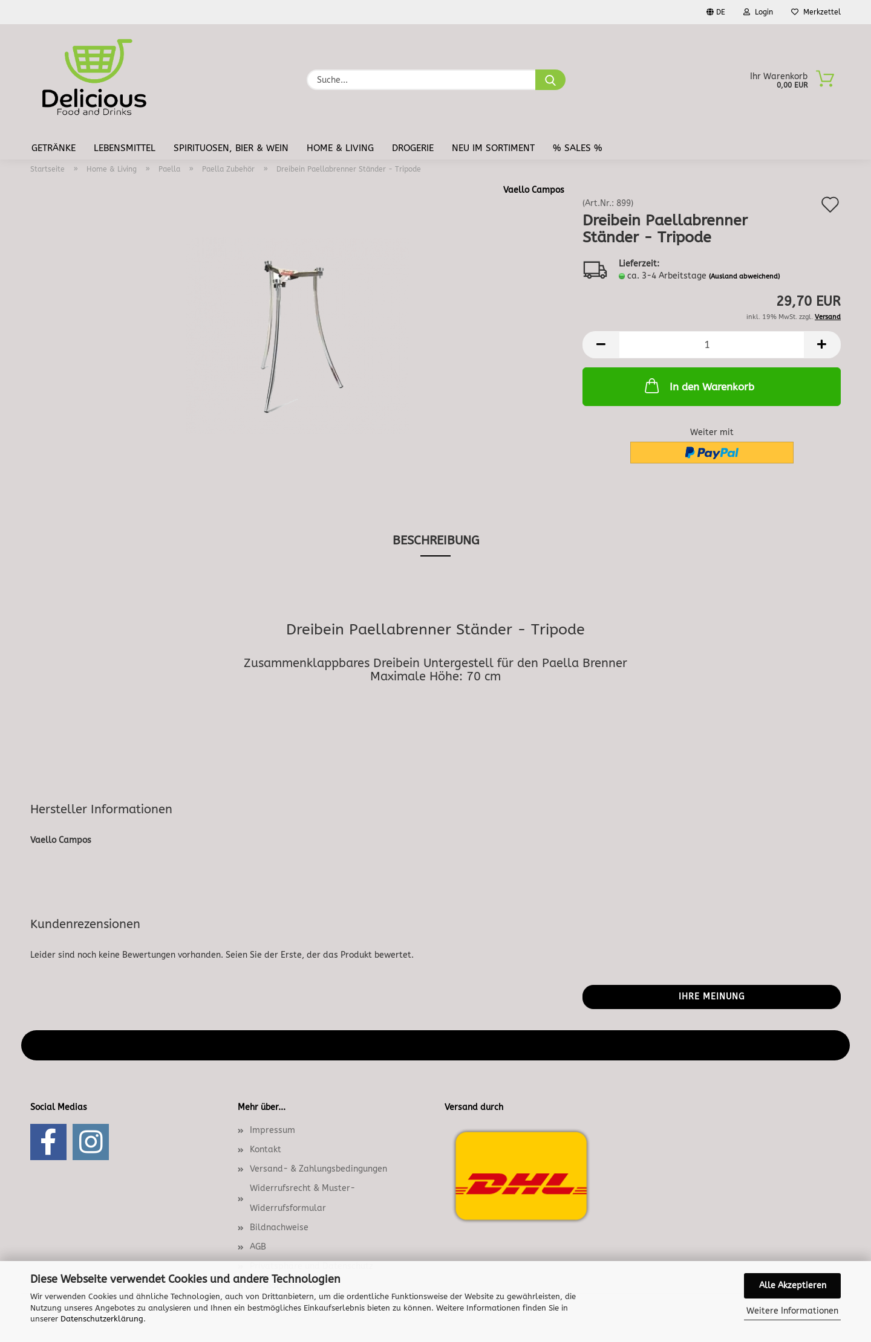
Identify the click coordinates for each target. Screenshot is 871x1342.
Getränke (53, 148)
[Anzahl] (711, 344)
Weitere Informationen (792, 1311)
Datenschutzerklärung (101, 1318)
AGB (258, 1247)
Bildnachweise (279, 1227)
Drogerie (413, 148)
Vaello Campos (533, 190)
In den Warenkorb (698, 385)
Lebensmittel (124, 148)
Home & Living (340, 148)
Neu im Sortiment (493, 148)
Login (758, 12)
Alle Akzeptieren (792, 1285)
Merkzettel (816, 12)
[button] (600, 344)
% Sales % (577, 148)
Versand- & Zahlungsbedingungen (318, 1169)
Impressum (272, 1130)
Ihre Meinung (712, 997)
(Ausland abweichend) (744, 276)
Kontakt (265, 1149)
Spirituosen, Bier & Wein (231, 148)
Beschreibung (436, 540)
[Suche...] (550, 79)
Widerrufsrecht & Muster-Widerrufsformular (302, 1198)
